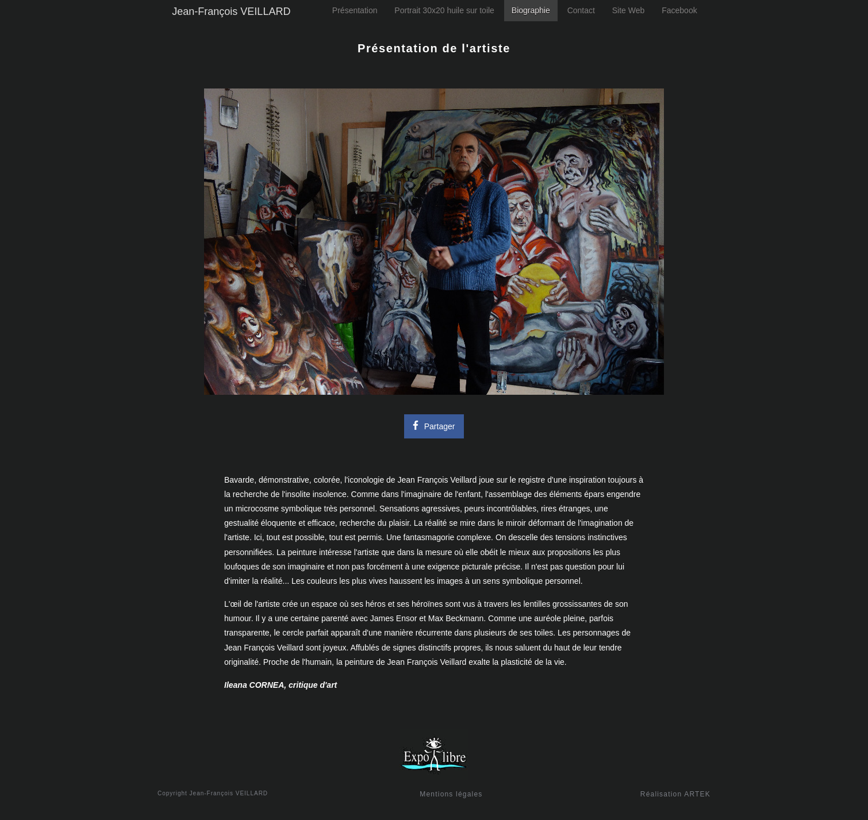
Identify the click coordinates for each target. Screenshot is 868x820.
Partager (432, 425)
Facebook (679, 10)
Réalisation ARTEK (675, 794)
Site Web (628, 10)
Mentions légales (451, 794)
